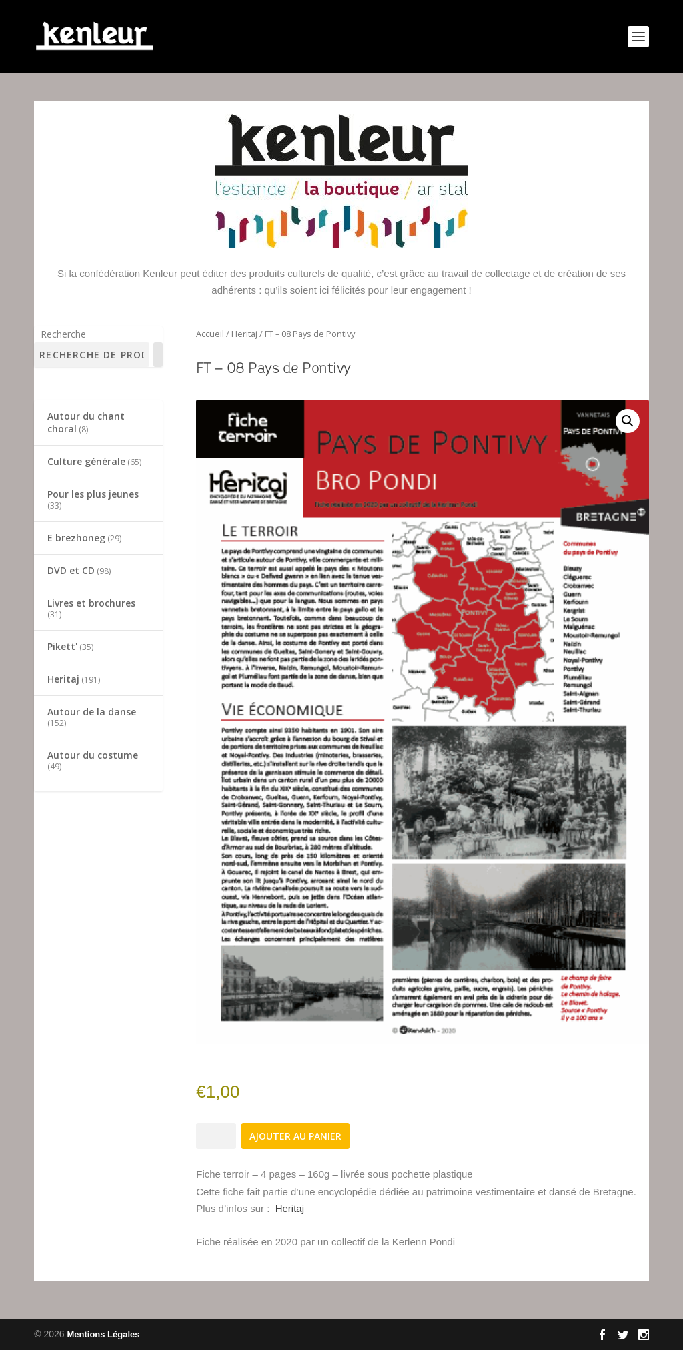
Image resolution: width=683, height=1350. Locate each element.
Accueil (210, 334)
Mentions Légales (103, 1334)
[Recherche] (158, 354)
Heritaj (244, 334)
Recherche (63, 334)
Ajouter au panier (295, 1136)
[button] (628, 421)
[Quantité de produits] (216, 1136)
